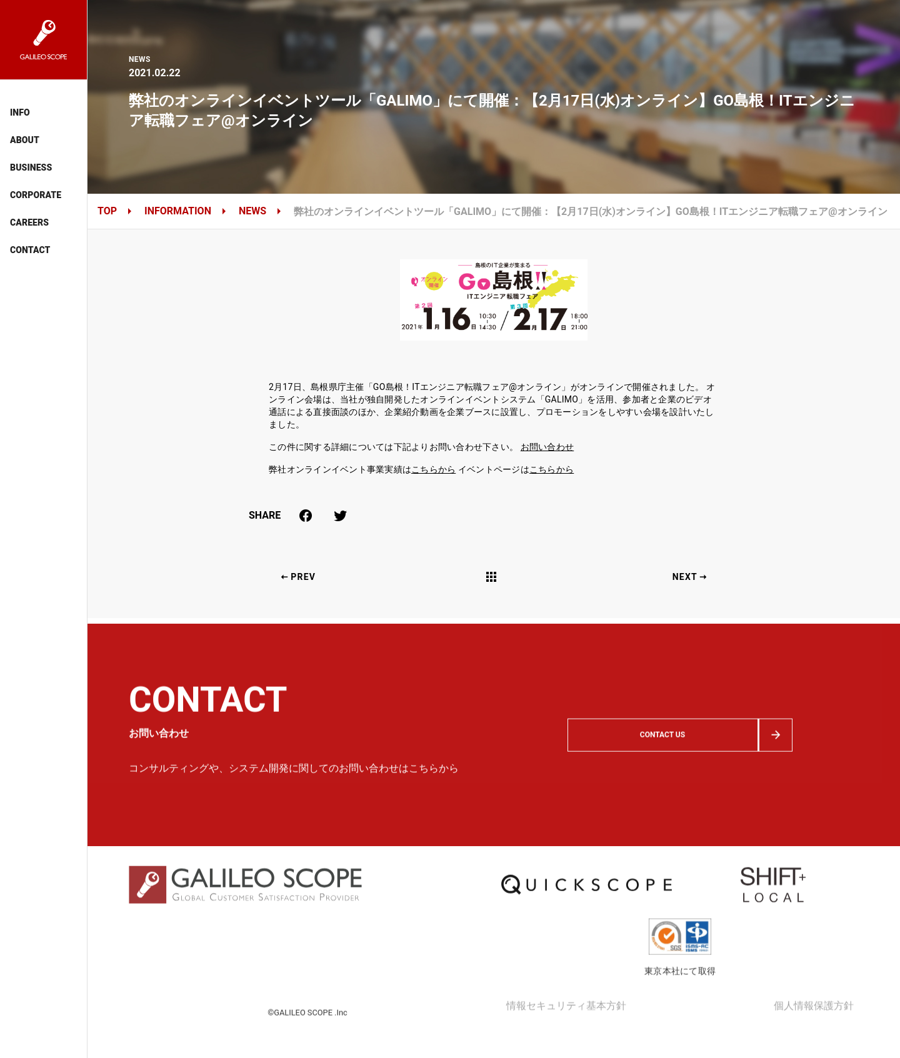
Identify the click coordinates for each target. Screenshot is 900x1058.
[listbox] (43, 175)
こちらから (433, 469)
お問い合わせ (547, 447)
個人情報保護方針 (814, 1027)
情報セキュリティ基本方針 (566, 1027)
